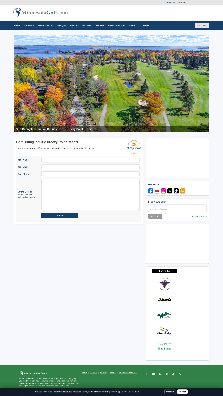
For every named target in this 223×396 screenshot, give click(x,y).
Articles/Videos (116, 25)
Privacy (103, 373)
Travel (100, 25)
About (84, 373)
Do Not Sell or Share (128, 373)
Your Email (23, 167)
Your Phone (23, 174)
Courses (29, 25)
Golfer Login (171, 2)
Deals (73, 25)
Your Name (23, 160)
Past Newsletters (199, 216)
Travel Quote (201, 25)
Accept (182, 391)
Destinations (45, 25)
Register (182, 2)
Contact (93, 373)
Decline (170, 391)
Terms (112, 373)
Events (133, 25)
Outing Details (26, 194)
